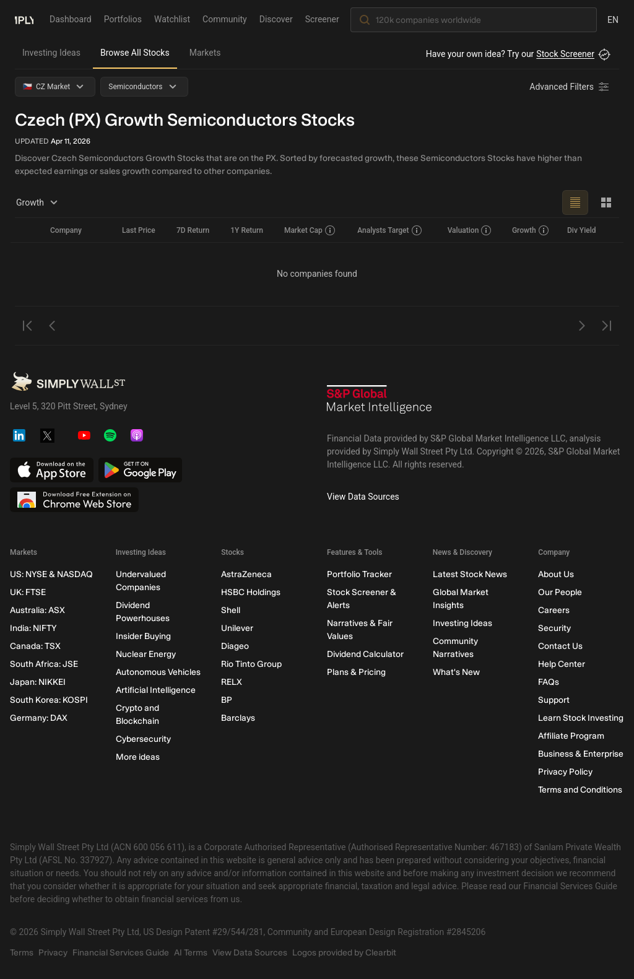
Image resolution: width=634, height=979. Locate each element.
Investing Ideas (51, 53)
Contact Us (560, 646)
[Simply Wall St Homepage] (24, 19)
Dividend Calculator (365, 654)
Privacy (52, 952)
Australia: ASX (37, 610)
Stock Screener (565, 54)
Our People (560, 592)
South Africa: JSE (44, 664)
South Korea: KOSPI (49, 700)
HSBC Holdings (250, 592)
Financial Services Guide (120, 952)
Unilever (237, 628)
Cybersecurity (143, 739)
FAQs (548, 682)
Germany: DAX (38, 718)
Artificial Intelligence (156, 690)
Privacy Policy (565, 772)
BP (226, 700)
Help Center (561, 664)
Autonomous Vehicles (158, 672)
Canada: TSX (35, 646)
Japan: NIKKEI (38, 682)
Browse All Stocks (135, 53)
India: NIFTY (33, 628)
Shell (230, 610)
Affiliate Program (571, 736)
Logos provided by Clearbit (344, 952)
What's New (456, 672)
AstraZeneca (246, 574)
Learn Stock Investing (580, 718)
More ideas (138, 757)
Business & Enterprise (580, 754)
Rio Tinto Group (251, 664)
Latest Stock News (470, 574)
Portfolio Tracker (359, 574)
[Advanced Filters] (570, 87)
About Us (556, 574)
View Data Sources (363, 497)
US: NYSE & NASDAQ (51, 574)
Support (554, 700)
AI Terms (190, 952)
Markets (205, 53)
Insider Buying (143, 636)
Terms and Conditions (580, 790)
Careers (554, 610)
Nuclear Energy (146, 654)
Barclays (238, 718)
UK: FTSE (28, 592)
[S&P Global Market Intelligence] (379, 403)
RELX (231, 682)
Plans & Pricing (356, 672)
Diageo (235, 646)
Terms (21, 952)
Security (554, 628)
